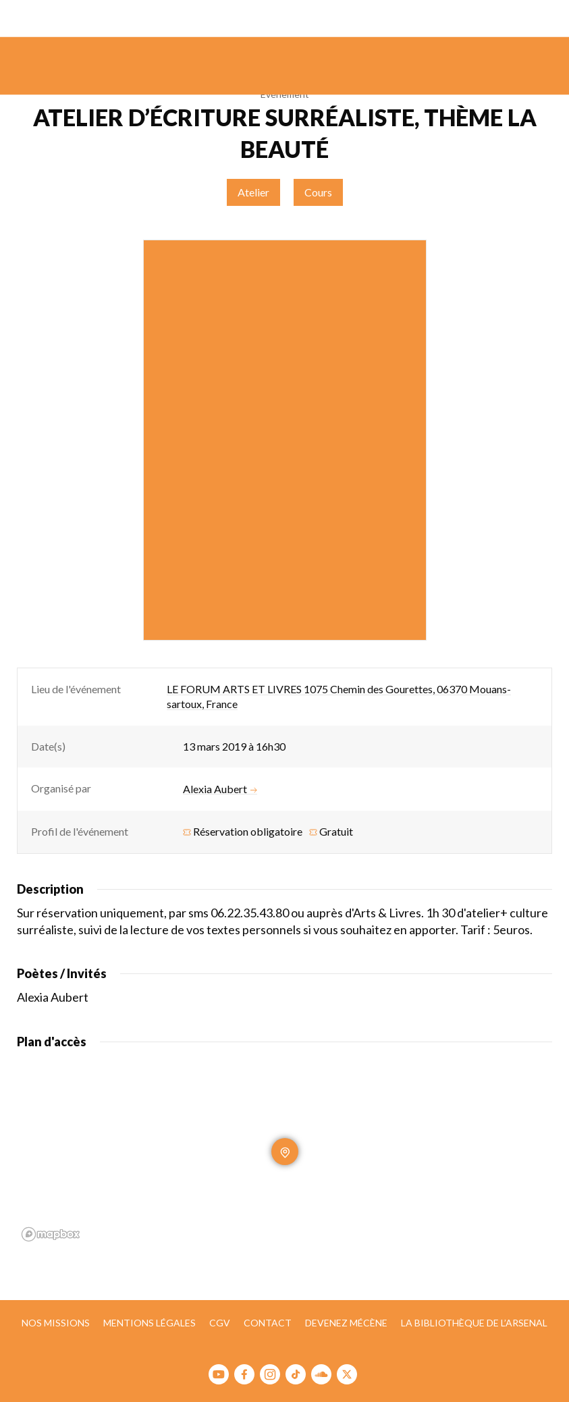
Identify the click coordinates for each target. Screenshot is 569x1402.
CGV (219, 1322)
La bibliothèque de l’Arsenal (474, 1322)
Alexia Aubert (220, 789)
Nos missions (56, 1322)
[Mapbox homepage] (50, 1234)
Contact (268, 1322)
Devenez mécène (346, 1322)
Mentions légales (149, 1322)
